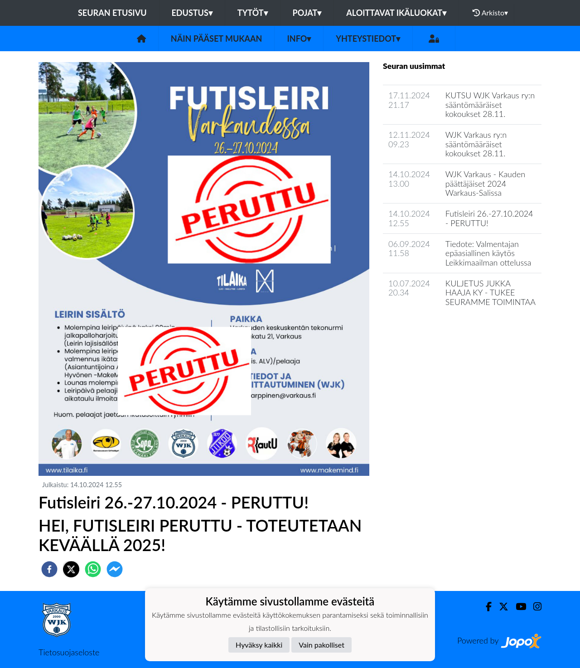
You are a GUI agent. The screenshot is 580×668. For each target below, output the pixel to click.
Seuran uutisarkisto (423, 328)
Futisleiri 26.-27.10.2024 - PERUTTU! (489, 218)
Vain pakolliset (321, 644)
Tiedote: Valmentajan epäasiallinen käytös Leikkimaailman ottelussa (488, 253)
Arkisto (490, 12)
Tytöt (252, 13)
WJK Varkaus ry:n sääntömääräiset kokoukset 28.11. (476, 144)
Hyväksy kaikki (259, 644)
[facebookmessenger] (114, 569)
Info (299, 39)
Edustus (192, 13)
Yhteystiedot (368, 39)
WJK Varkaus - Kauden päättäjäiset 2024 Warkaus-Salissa (485, 183)
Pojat (307, 13)
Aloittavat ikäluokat (396, 13)
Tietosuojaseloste (69, 652)
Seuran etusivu (112, 13)
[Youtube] (517, 606)
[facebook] (49, 569)
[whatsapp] (93, 569)
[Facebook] (485, 606)
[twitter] (71, 569)
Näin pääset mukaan (216, 39)
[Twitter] (500, 606)
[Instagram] (533, 606)
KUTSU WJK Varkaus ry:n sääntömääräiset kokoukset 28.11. (490, 104)
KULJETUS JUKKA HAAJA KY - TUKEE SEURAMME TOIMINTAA (490, 292)
